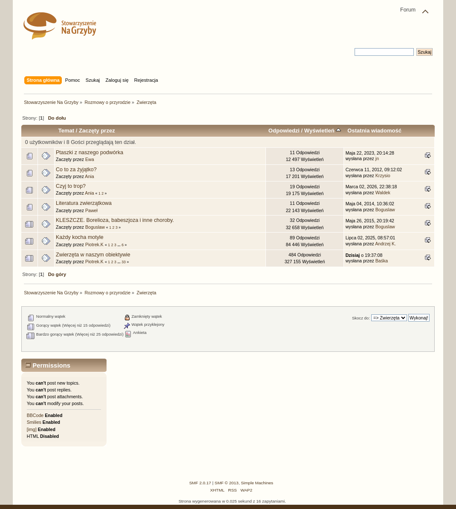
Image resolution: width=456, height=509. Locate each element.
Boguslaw (385, 209)
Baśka (381, 260)
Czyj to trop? (71, 186)
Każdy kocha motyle (80, 237)
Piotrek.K (94, 244)
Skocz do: (361, 318)
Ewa (89, 159)
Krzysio (382, 175)
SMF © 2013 (227, 482)
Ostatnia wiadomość (374, 130)
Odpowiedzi (284, 130)
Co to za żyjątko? (76, 170)
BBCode (35, 415)
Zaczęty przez (97, 130)
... (119, 245)
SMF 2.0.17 (200, 482)
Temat (66, 130)
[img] (32, 429)
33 (123, 262)
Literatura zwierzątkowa (84, 203)
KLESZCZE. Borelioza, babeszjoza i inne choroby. (115, 220)
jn (377, 158)
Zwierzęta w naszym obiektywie (93, 255)
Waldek (382, 192)
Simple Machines (257, 482)
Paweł (91, 210)
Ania (89, 176)
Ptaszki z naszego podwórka (89, 152)
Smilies (34, 422)
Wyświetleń (322, 130)
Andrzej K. (385, 243)
